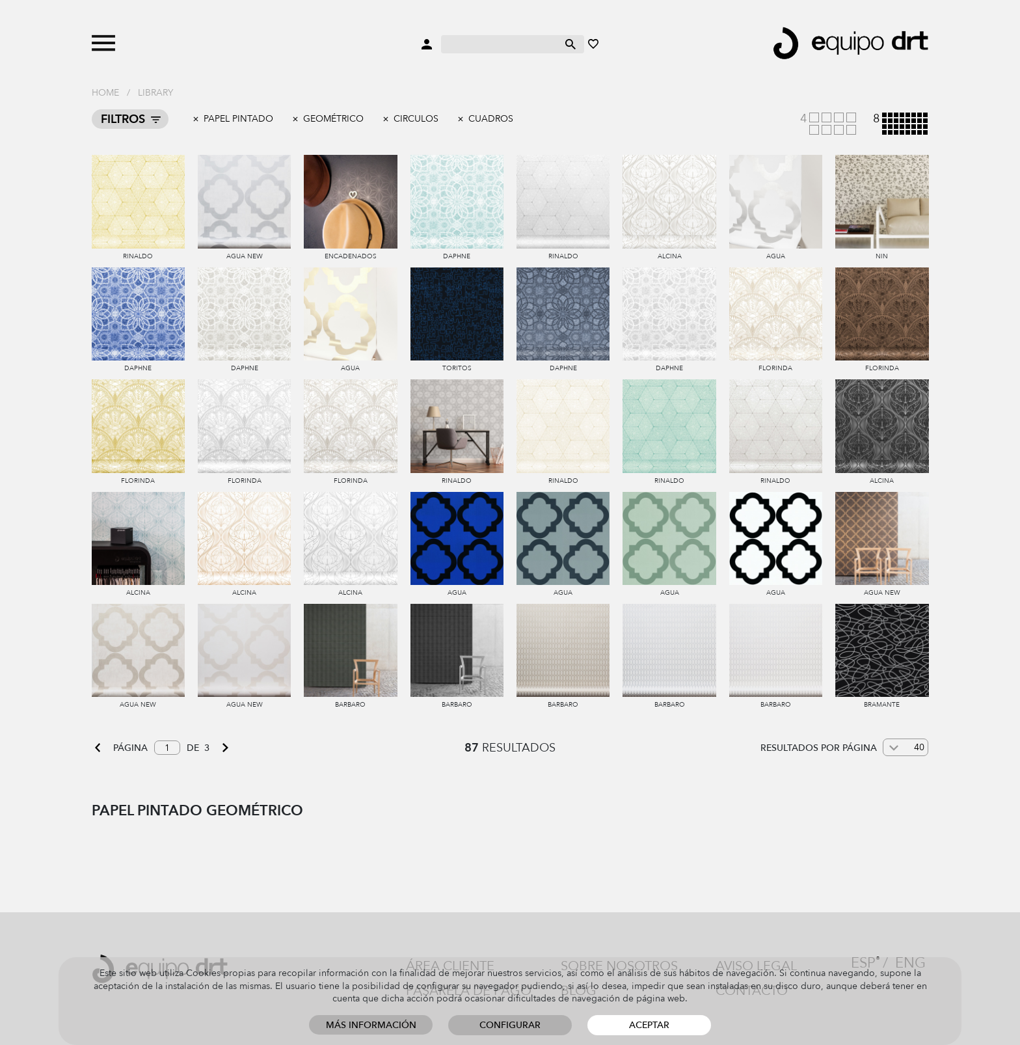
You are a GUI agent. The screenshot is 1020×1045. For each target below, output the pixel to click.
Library (155, 93)
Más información (371, 1025)
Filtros (123, 119)
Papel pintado (238, 119)
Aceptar (649, 1025)
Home (105, 93)
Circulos (416, 119)
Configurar (510, 1025)
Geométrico (333, 119)
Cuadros (490, 119)
